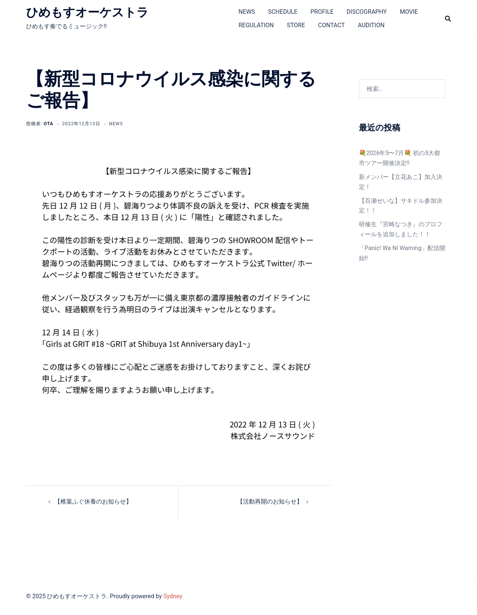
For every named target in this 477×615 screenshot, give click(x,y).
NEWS (246, 11)
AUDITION (371, 25)
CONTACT (331, 25)
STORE (296, 25)
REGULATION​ (256, 25)
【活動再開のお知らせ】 (270, 501)
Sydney (172, 596)
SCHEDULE (282, 11)
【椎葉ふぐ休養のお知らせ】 (93, 501)
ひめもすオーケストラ (87, 12)
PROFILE (322, 11)
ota (48, 123)
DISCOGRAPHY (367, 11)
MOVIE (409, 11)
